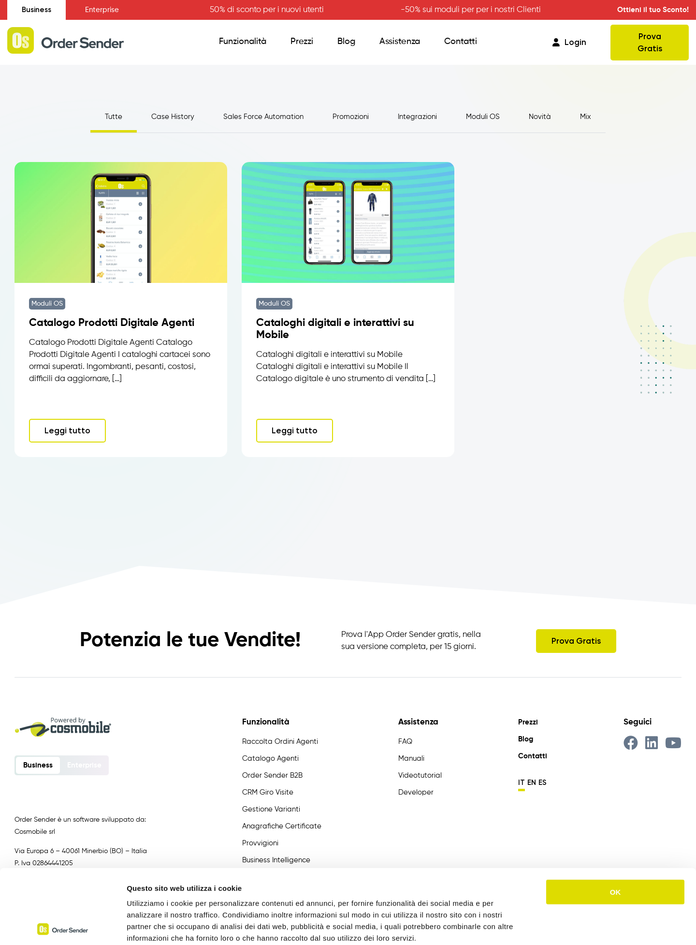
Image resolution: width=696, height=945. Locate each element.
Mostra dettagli (508, 926)
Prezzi (301, 41)
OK (615, 817)
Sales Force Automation (263, 116)
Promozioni (351, 116)
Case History (172, 116)
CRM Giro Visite (267, 792)
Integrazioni (417, 116)
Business (36, 9)
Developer (416, 792)
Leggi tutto (67, 430)
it (521, 782)
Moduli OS (483, 116)
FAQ (405, 741)
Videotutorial (420, 775)
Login (569, 42)
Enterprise (102, 10)
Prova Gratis (650, 42)
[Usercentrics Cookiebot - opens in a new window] (62, 926)
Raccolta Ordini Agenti (280, 741)
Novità (540, 116)
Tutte (113, 116)
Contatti (460, 41)
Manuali (411, 758)
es (542, 782)
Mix (585, 116)
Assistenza (399, 41)
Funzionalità (242, 41)
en (531, 782)
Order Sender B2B (272, 775)
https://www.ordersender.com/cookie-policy (275, 887)
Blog (346, 41)
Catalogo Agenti (270, 758)
